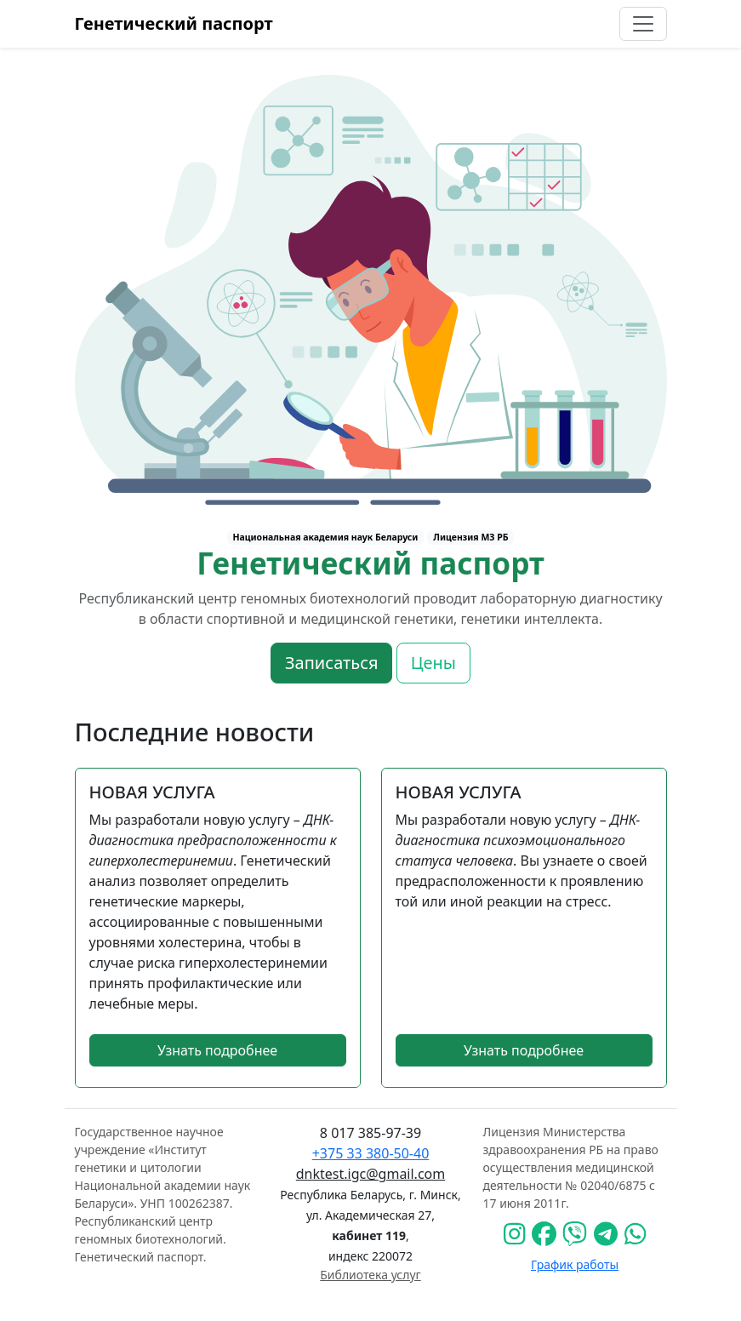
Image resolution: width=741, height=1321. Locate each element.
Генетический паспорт (174, 23)
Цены (433, 662)
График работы (574, 1264)
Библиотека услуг (370, 1275)
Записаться (331, 662)
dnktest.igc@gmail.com (370, 1173)
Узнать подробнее (217, 1050)
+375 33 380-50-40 (371, 1153)
